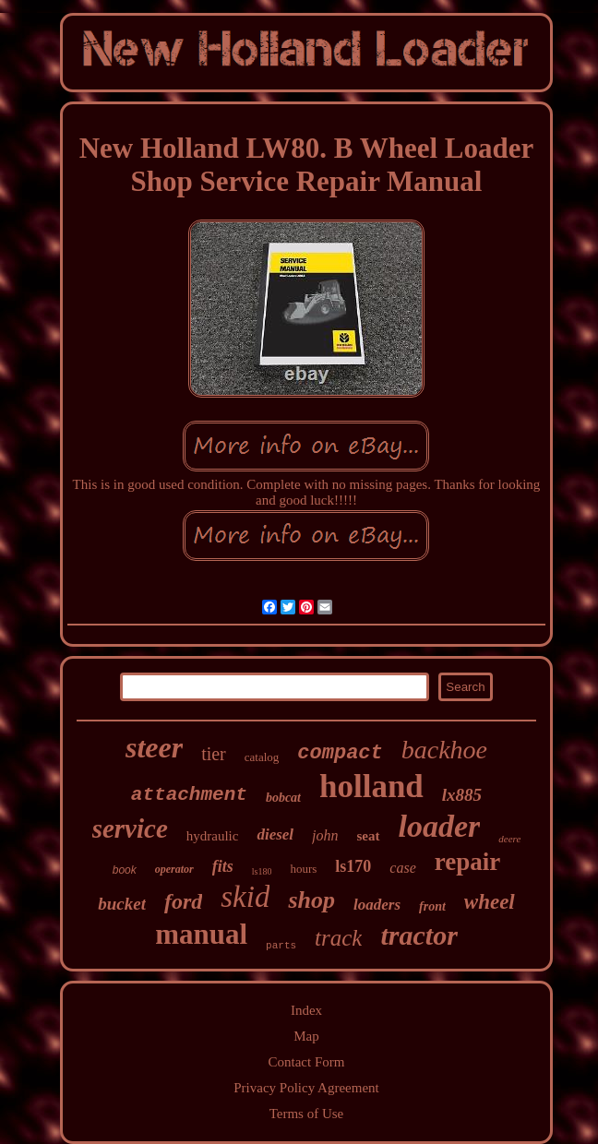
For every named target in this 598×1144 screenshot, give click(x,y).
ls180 (262, 871)
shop (311, 900)
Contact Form (307, 1062)
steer (154, 747)
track (338, 937)
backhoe (444, 749)
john (325, 835)
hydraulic (212, 835)
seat (368, 835)
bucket (122, 903)
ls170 (353, 866)
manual (201, 934)
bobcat (283, 797)
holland (371, 786)
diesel (275, 834)
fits (222, 866)
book (125, 870)
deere (509, 838)
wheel (489, 901)
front (432, 906)
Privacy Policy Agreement (305, 1087)
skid (245, 896)
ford (183, 901)
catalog (262, 757)
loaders (377, 904)
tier (213, 754)
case (402, 868)
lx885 (462, 794)
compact (339, 753)
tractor (418, 935)
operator (174, 869)
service (130, 828)
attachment (189, 794)
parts (281, 945)
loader (440, 826)
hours (303, 869)
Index (306, 1010)
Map (306, 1036)
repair (467, 862)
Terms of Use (306, 1113)
